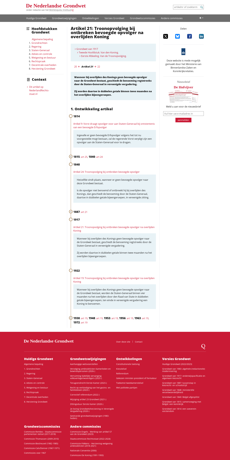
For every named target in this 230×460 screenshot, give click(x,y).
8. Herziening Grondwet (35, 401)
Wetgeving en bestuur (44, 57)
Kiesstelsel (121, 368)
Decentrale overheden (44, 65)
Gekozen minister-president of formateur (136, 378)
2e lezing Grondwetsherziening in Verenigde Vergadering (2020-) (92, 410)
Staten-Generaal (41, 50)
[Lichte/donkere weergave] (201, 18)
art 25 (84, 156)
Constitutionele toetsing (128, 364)
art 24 (99, 156)
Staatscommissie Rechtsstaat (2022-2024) (90, 438)
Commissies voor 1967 (35, 452)
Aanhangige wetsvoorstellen (84, 364)
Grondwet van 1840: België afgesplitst (180, 397)
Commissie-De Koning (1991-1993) (87, 455)
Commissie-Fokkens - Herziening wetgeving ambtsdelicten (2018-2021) (91, 444)
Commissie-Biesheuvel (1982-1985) (41, 443)
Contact (138, 341)
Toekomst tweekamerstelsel (129, 382)
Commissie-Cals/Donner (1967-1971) (42, 448)
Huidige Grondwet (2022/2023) (177, 364)
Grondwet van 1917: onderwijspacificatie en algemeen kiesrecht (183, 377)
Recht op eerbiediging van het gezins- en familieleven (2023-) (90, 388)
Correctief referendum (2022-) (84, 394)
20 (75, 66)
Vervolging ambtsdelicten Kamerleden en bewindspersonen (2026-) (90, 370)
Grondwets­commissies (142, 18)
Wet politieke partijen (126, 387)
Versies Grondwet (114, 18)
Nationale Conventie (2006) (83, 450)
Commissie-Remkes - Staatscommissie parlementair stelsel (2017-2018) (42, 432)
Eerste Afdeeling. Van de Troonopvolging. (104, 56)
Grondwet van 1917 (87, 49)
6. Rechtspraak (31, 392)
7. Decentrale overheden (36, 397)
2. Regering (29, 373)
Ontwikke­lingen (90, 18)
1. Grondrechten (32, 368)
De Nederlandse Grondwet (56, 6)
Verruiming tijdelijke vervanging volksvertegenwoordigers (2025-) (86, 377)
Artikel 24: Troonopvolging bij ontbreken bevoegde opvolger (106, 171)
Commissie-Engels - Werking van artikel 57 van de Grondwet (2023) (91, 432)
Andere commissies (172, 18)
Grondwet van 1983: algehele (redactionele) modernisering (183, 370)
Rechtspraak (38, 61)
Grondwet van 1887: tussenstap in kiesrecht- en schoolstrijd (179, 384)
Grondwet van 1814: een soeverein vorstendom (179, 410)
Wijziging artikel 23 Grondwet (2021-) (88, 399)
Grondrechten (39, 43)
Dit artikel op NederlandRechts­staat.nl (39, 90)
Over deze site (123, 341)
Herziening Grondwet (43, 68)
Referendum (122, 373)
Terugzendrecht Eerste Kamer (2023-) (88, 382)
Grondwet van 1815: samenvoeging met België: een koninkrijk (181, 402)
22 (98, 66)
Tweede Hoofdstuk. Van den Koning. (99, 52)
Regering (36, 46)
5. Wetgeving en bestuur (36, 387)
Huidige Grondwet (36, 18)
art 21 (84, 212)
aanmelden (183, 119)
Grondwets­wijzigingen (64, 18)
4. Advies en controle (34, 382)
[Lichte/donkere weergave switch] (201, 18)
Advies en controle (42, 54)
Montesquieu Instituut (60, 10)
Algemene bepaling (42, 39)
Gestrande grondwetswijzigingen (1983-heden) (89, 417)
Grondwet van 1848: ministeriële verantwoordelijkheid (178, 391)
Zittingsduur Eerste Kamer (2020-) (86, 404)
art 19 (84, 318)
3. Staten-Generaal (33, 378)
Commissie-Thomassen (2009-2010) (41, 438)
